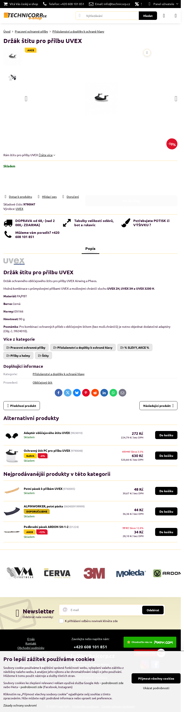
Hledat (148, 16)
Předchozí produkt (21, 406)
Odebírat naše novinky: (38, 617)
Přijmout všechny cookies (156, 678)
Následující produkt (158, 406)
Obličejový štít (42, 382)
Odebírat (153, 610)
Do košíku (131, 181)
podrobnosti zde (113, 683)
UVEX (19, 209)
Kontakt (30, 643)
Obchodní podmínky (30, 648)
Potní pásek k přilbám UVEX (43, 488)
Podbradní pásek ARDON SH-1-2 (46, 527)
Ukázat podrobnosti (156, 688)
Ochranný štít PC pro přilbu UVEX (47, 450)
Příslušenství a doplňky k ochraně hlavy (58, 374)
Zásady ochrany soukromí (20, 705)
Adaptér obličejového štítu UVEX (47, 433)
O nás (31, 639)
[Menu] (176, 15)
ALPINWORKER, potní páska (43, 506)
